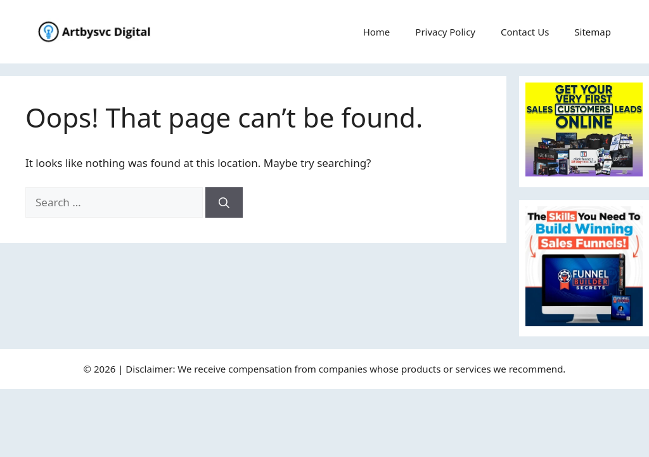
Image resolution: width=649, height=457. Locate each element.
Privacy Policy (445, 31)
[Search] (224, 202)
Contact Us (525, 31)
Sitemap (592, 31)
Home (376, 31)
